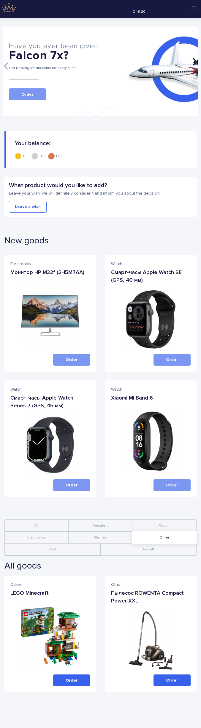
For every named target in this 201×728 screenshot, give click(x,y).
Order (72, 680)
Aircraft (148, 549)
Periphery (100, 525)
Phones (100, 537)
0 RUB (139, 11)
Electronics (36, 537)
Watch (164, 525)
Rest (52, 549)
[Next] (194, 61)
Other (164, 537)
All (36, 525)
